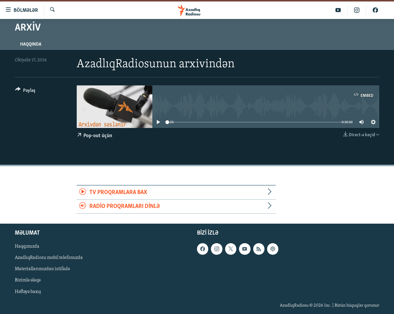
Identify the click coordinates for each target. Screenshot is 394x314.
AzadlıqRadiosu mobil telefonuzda (49, 258)
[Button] (25, 91)
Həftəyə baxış (28, 291)
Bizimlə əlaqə (28, 280)
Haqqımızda (27, 246)
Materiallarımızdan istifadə (42, 269)
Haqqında (30, 44)
